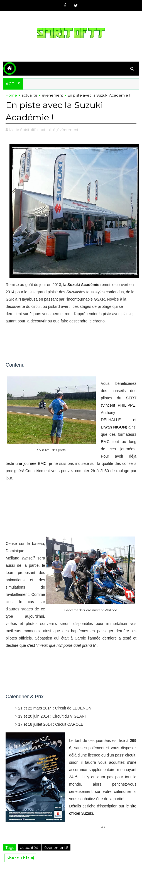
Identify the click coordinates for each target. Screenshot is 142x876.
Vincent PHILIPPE (118, 405)
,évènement (67, 129)
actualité (29, 95)
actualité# (29, 847)
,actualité (47, 129)
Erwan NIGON (113, 427)
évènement (52, 95)
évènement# (56, 847)
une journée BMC (31, 463)
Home (11, 95)
